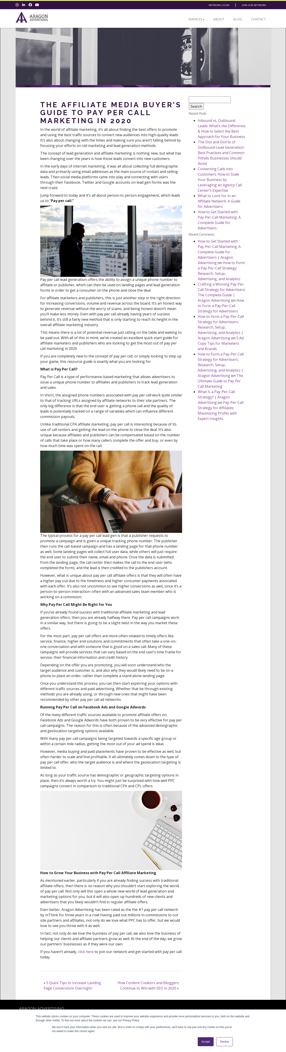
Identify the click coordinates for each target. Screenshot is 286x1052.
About (218, 19)
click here (86, 951)
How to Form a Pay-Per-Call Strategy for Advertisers (221, 306)
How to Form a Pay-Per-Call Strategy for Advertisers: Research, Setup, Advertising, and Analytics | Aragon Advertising (221, 327)
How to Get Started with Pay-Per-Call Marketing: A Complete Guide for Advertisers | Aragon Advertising (219, 252)
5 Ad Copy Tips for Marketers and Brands (221, 343)
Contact (258, 19)
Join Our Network (254, 5)
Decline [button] (224, 1041)
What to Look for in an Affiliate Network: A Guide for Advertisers (219, 201)
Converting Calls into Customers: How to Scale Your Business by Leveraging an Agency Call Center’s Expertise (220, 179)
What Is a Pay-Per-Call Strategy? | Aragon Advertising (216, 397)
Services (196, 19)
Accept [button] (206, 1041)
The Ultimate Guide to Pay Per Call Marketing (220, 381)
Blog (237, 19)
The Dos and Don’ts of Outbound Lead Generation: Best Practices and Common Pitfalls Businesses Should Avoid (221, 153)
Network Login (219, 5)
